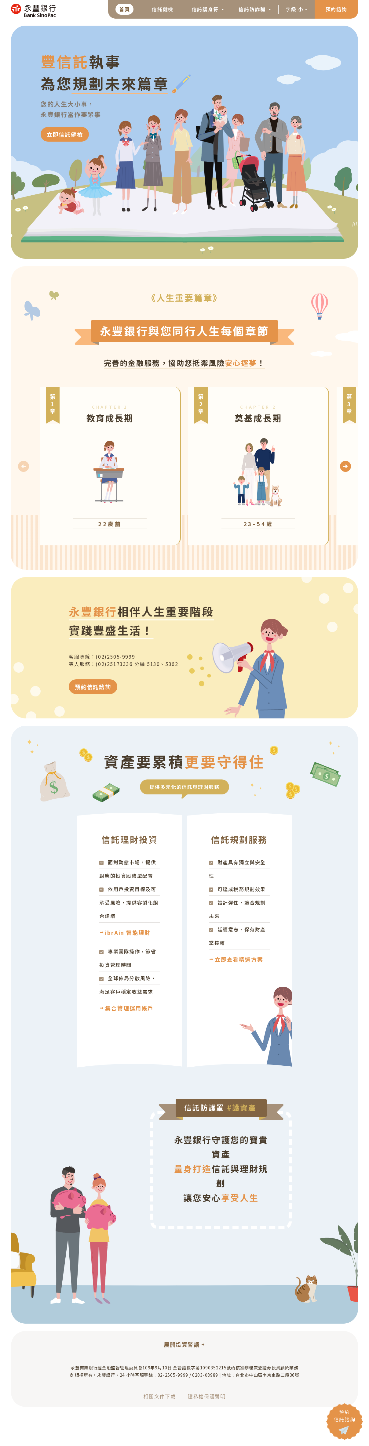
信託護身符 (206, 9)
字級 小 (294, 9)
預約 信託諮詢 (344, 1415)
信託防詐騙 (253, 9)
